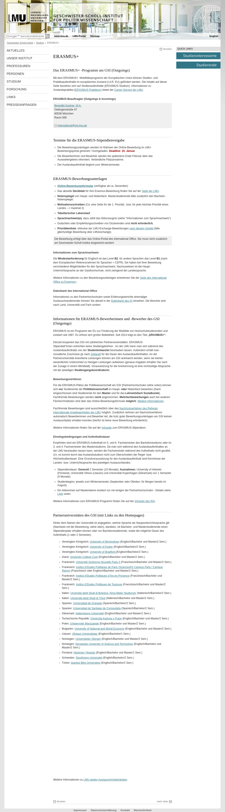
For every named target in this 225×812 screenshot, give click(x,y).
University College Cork (84, 557)
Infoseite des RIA (145, 501)
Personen (15, 73)
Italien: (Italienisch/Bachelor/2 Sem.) (116, 593)
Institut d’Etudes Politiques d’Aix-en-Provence (102, 575)
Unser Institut (19, 58)
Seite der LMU (150, 191)
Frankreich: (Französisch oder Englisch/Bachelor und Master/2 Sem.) (112, 569)
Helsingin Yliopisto (84, 652)
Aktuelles (16, 50)
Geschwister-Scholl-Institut (20, 43)
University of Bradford (103, 551)
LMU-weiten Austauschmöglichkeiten (105, 779)
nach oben (162, 801)
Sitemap (95, 36)
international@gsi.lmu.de (72, 125)
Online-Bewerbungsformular (75, 186)
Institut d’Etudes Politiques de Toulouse (99, 584)
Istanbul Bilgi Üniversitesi (85, 662)
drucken (167, 49)
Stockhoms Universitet (89, 657)
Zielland (95, 354)
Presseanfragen (22, 104)
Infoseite (107, 427)
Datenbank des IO (122, 300)
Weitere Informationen (150, 401)
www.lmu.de (61, 36)
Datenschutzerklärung (104, 810)
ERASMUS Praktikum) (88, 89)
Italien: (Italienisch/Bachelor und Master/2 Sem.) (108, 598)
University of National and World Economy (99, 628)
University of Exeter (101, 546)
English (213, 36)
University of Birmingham (104, 541)
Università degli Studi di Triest (88, 598)
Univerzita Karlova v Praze (106, 618)
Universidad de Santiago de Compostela (97, 608)
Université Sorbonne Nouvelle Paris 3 (98, 562)
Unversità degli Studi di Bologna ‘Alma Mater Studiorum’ (103, 593)
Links (11, 97)
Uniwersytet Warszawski (84, 623)
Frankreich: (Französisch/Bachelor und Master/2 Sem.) (116, 562)
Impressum (80, 810)
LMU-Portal (79, 36)
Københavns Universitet (90, 613)
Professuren (18, 66)
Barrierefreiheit (142, 810)
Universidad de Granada (87, 603)
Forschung (17, 89)
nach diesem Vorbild (141, 228)
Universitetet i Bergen (88, 638)
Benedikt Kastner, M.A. (67, 105)
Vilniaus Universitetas (85, 633)
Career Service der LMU (128, 89)
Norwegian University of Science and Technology (104, 644)
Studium (40, 43)
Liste (60, 493)
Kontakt (125, 810)
